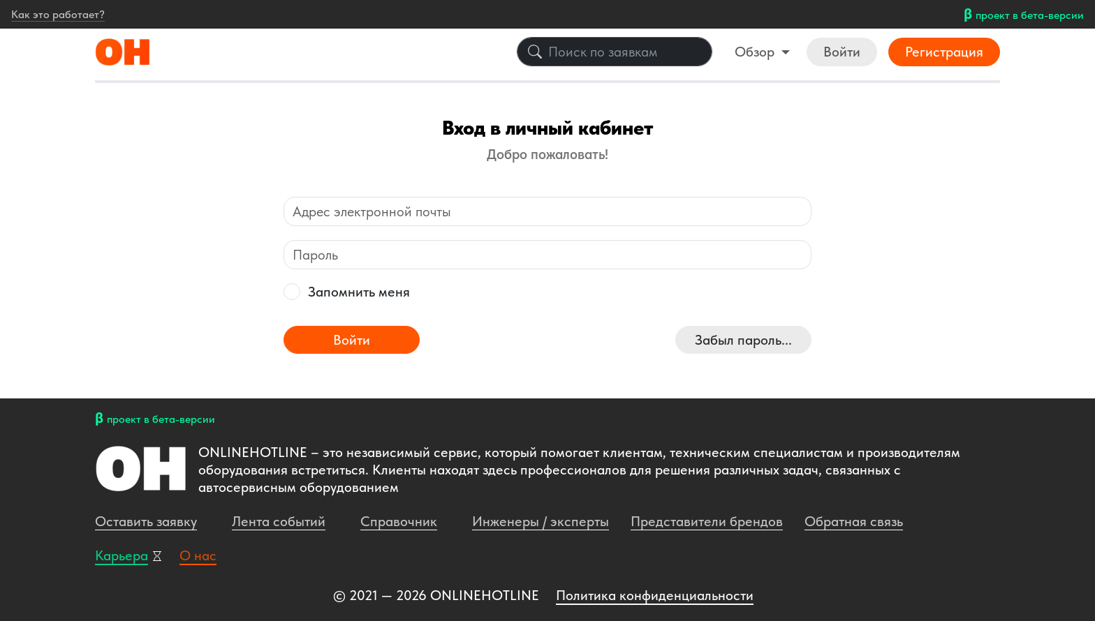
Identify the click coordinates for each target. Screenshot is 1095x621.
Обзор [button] (756, 51)
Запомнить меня (359, 291)
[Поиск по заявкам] (614, 51)
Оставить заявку (146, 521)
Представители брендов (707, 521)
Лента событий (278, 521)
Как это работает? (58, 14)
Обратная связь (853, 521)
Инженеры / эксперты (540, 521)
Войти (841, 51)
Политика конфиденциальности (655, 595)
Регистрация (944, 51)
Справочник (398, 521)
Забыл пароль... (743, 339)
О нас (197, 555)
